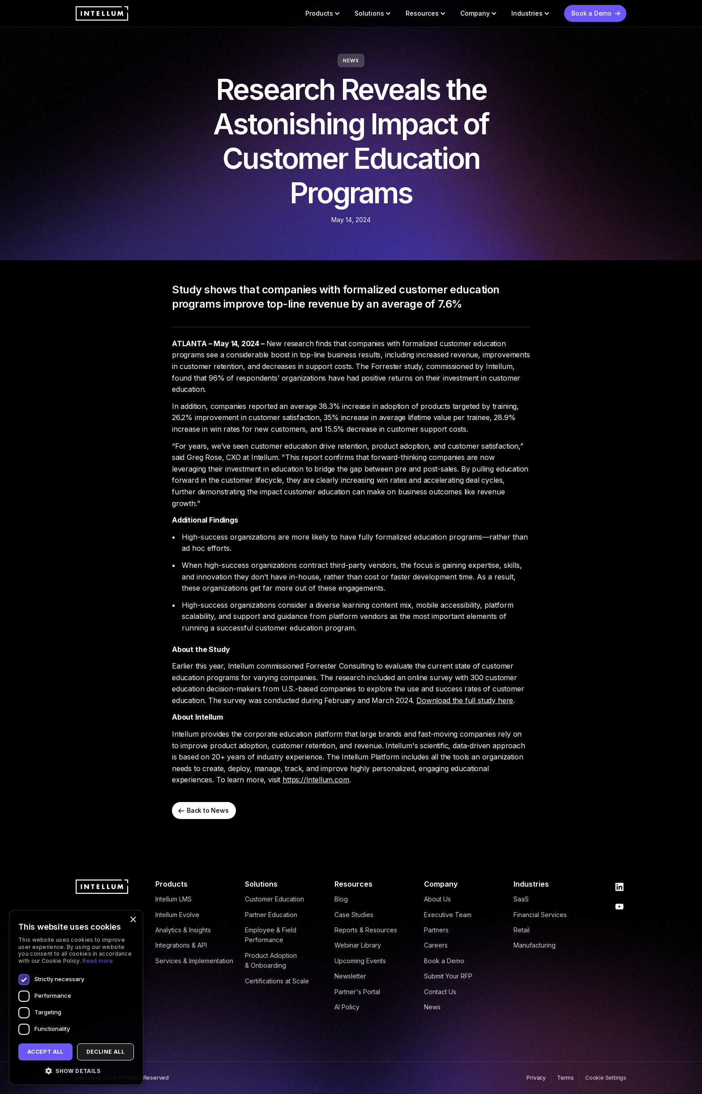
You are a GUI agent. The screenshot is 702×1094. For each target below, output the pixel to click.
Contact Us (440, 991)
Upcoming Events (360, 961)
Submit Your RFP (448, 976)
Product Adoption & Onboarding (271, 960)
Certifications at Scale (277, 981)
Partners (436, 930)
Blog (341, 899)
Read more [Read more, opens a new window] (97, 960)
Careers (436, 945)
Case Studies (353, 914)
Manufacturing (535, 945)
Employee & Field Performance (270, 935)
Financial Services (540, 914)
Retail (522, 930)
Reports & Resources (365, 930)
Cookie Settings (605, 1077)
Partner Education (271, 914)
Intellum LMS (173, 899)
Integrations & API (181, 945)
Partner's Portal (357, 991)
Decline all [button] (105, 1051)
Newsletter (350, 976)
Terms (565, 1077)
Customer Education (274, 899)
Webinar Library (357, 945)
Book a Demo (444, 961)
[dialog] (76, 997)
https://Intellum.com (316, 779)
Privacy (536, 1077)
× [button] (132, 920)
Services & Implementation (194, 961)
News (432, 1007)
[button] (322, 13)
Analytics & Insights (183, 930)
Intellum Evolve (177, 914)
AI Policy (347, 1007)
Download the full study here (464, 700)
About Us (437, 899)
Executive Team (447, 914)
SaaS (521, 899)
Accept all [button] (45, 1051)
